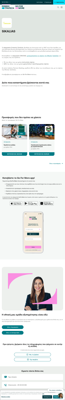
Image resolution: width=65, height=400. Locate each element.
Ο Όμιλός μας (47, 2)
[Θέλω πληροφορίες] (13, 327)
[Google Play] (31, 202)
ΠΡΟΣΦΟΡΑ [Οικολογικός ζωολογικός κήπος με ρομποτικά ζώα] (34, 142)
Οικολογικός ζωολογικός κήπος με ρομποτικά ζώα (41, 145)
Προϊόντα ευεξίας (9, 145)
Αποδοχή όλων (47, 396)
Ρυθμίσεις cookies (5, 396)
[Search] (58, 7)
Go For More (6, 2)
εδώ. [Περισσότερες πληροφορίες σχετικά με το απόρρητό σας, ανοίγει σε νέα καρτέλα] (43, 393)
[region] (32, 395)
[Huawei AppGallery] (47, 202)
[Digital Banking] (59, 2)
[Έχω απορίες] (32, 377)
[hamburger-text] (61, 7)
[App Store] (17, 202)
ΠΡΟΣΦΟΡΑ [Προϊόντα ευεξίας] (7, 142)
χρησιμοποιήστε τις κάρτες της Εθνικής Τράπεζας (43, 55)
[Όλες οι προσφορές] (56, 163)
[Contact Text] (32, 385)
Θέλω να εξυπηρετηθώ (12, 332)
